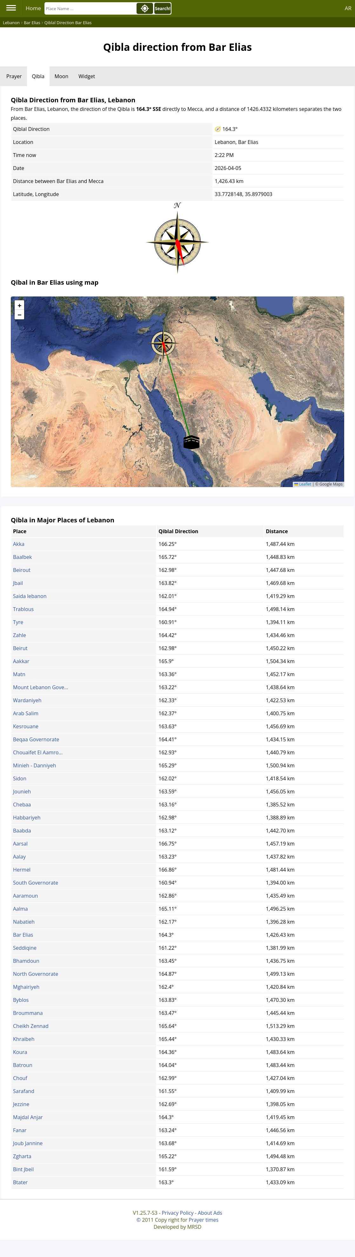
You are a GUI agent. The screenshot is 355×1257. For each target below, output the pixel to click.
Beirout (21, 570)
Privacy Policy (177, 1212)
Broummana (28, 1012)
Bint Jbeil (23, 1169)
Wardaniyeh (27, 700)
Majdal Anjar (28, 1117)
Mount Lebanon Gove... (40, 687)
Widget (86, 76)
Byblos (21, 999)
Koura (20, 1052)
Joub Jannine (28, 1143)
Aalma (20, 908)
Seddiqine (25, 947)
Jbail (18, 583)
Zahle (19, 635)
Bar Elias (23, 934)
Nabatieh (24, 921)
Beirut (20, 648)
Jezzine (21, 1104)
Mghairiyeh (26, 986)
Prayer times (203, 1219)
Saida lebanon (30, 596)
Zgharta (22, 1156)
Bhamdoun (26, 960)
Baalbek (22, 557)
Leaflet (302, 484)
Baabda (22, 830)
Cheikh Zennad (31, 1026)
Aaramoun (25, 895)
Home (33, 8)
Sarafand (23, 1091)
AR (348, 8)
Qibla (38, 76)
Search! (163, 8)
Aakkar (21, 661)
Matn (19, 674)
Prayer (14, 76)
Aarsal (20, 843)
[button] (163, 341)
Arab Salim (25, 713)
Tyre (18, 622)
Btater (20, 1182)
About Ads (210, 1212)
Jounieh (22, 791)
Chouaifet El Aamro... (38, 752)
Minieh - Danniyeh (34, 765)
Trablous (23, 609)
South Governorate (35, 882)
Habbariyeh (27, 817)
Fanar (19, 1130)
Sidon (19, 778)
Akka (18, 543)
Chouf (20, 1078)
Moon (61, 76)
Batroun (22, 1065)
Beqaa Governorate (36, 739)
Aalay (19, 856)
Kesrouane (25, 726)
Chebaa (22, 804)
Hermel (21, 869)
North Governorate (35, 973)
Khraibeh (24, 1039)
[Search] (90, 8)
